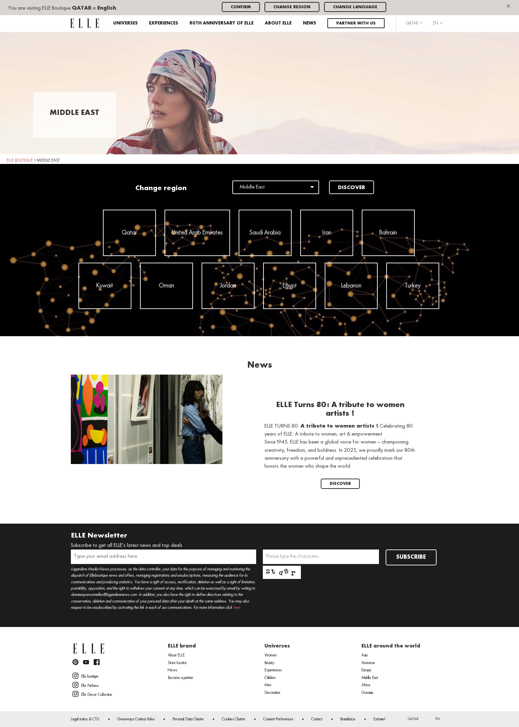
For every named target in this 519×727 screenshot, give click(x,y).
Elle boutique (85, 676)
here (236, 607)
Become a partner (180, 678)
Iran (326, 233)
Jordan (228, 286)
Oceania (367, 693)
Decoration (272, 693)
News (309, 23)
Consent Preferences (278, 719)
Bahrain (388, 233)
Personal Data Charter (188, 719)
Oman (166, 286)
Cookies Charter (233, 719)
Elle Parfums (85, 685)
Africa (365, 685)
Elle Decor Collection (92, 694)
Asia (364, 655)
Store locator (177, 663)
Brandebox (347, 719)
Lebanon (351, 286)
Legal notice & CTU (85, 719)
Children (269, 678)
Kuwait (104, 286)
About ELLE (278, 23)
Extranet (379, 719)
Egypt (289, 286)
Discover (351, 187)
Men (267, 685)
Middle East (369, 678)
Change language (355, 7)
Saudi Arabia (265, 233)
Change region (291, 7)
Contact (316, 719)
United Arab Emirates (197, 233)
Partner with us (356, 23)
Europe (366, 670)
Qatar (129, 233)
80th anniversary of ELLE (221, 23)
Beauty (269, 663)
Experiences (163, 23)
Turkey (412, 286)
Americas (368, 663)
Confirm (241, 7)
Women (270, 655)
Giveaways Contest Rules (136, 719)
